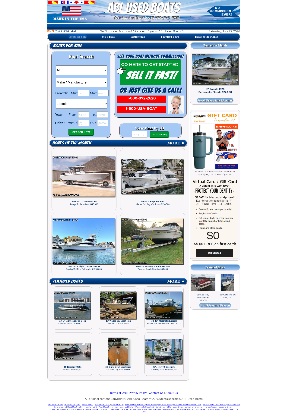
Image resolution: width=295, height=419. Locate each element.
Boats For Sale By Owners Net (187, 404)
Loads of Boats (225, 407)
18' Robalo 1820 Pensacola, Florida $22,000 (215, 90)
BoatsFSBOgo (56, 409)
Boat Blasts (151, 404)
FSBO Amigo (117, 404)
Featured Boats (170, 36)
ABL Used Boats (55, 404)
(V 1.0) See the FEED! (61, 31)
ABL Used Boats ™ (171, 31)
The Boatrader (210, 407)
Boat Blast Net (74, 407)
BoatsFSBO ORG (72, 409)
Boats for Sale (77, 36)
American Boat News (195, 409)
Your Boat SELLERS (124, 407)
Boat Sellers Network (134, 404)
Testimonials (137, 36)
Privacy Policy (138, 393)
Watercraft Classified (144, 407)
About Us (172, 393)
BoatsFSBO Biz (101, 409)
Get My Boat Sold (175, 409)
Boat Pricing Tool (72, 404)
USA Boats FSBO (163, 407)
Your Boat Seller (106, 407)
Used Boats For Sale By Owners (187, 407)
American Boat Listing (140, 409)
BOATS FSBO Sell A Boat (214, 404)
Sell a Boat (108, 36)
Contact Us (156, 393)
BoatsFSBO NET (102, 404)
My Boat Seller (165, 404)
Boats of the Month (206, 36)
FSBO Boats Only (215, 409)
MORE (176, 143)
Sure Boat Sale (159, 409)
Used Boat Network (119, 409)
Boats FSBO (87, 404)
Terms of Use (118, 393)
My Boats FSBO (89, 407)
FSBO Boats (87, 409)
